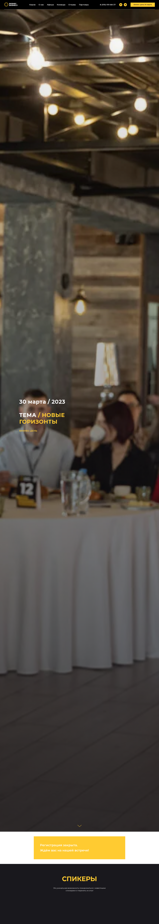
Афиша (50, 5)
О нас (41, 5)
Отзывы (72, 5)
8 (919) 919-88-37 (108, 5)
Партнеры (84, 5)
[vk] (120, 4)
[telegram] (125, 4)
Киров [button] (32, 5)
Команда (61, 5)
